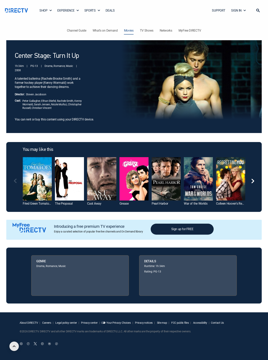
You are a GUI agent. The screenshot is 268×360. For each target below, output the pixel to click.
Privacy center (89, 322)
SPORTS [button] (92, 10)
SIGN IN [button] (238, 10)
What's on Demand (105, 30)
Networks (166, 30)
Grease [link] (124, 203)
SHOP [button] (45, 10)
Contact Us (217, 322)
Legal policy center (66, 322)
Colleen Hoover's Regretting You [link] (237, 203)
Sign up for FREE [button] (182, 229)
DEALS (110, 10)
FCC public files (180, 322)
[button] (258, 10)
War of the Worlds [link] (196, 203)
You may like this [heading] (38, 149)
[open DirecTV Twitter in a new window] (35, 343)
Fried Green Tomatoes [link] (37, 203)
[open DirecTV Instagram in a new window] (42, 343)
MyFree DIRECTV (190, 30)
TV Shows (146, 30)
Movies (129, 30)
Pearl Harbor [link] (160, 203)
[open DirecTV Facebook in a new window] (28, 343)
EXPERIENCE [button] (68, 10)
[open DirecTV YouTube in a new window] (49, 343)
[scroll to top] (14, 346)
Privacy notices (144, 322)
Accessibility (199, 322)
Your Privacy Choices (118, 322)
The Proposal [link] (64, 203)
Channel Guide (76, 30)
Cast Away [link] (94, 203)
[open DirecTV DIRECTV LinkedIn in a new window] (21, 343)
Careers (46, 322)
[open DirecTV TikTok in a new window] (56, 343)
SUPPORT (218, 10)
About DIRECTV (29, 322)
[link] (37, 179)
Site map (161, 322)
